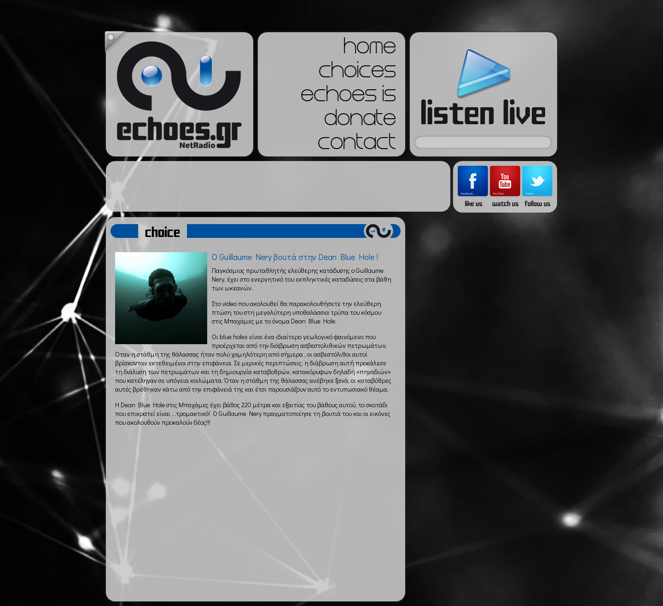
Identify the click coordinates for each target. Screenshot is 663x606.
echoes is (348, 96)
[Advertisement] (278, 186)
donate (360, 120)
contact (357, 144)
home (369, 48)
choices (357, 72)
